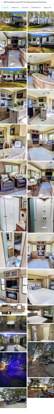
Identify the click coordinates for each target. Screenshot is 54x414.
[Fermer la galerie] (2, 2)
